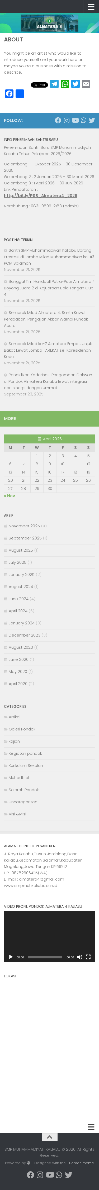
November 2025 (24, 526)
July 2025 (17, 562)
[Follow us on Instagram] (66, 120)
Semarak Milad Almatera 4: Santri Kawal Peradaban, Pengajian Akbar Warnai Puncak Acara (46, 319)
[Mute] (79, 957)
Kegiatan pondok (25, 753)
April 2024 (18, 611)
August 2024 (21, 586)
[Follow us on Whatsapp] (83, 120)
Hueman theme (80, 1162)
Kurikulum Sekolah (26, 765)
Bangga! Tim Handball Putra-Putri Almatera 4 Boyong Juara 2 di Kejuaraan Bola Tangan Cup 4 (49, 288)
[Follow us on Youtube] (75, 120)
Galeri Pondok (22, 729)
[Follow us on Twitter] (92, 120)
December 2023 (24, 635)
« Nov (9, 496)
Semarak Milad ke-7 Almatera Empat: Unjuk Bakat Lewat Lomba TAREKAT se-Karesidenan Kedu (48, 350)
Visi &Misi (17, 814)
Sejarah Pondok (24, 789)
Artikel (14, 717)
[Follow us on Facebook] (58, 120)
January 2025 (22, 574)
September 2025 (25, 538)
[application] (49, 936)
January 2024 (22, 623)
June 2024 (19, 598)
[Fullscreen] (88, 957)
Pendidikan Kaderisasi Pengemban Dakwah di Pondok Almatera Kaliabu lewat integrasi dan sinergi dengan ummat (48, 381)
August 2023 (21, 647)
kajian (14, 741)
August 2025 (21, 550)
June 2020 (19, 659)
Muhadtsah (20, 777)
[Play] (10, 957)
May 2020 (18, 671)
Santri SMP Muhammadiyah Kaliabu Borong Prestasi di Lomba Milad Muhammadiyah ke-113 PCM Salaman (49, 256)
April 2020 (18, 683)
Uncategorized (23, 802)
